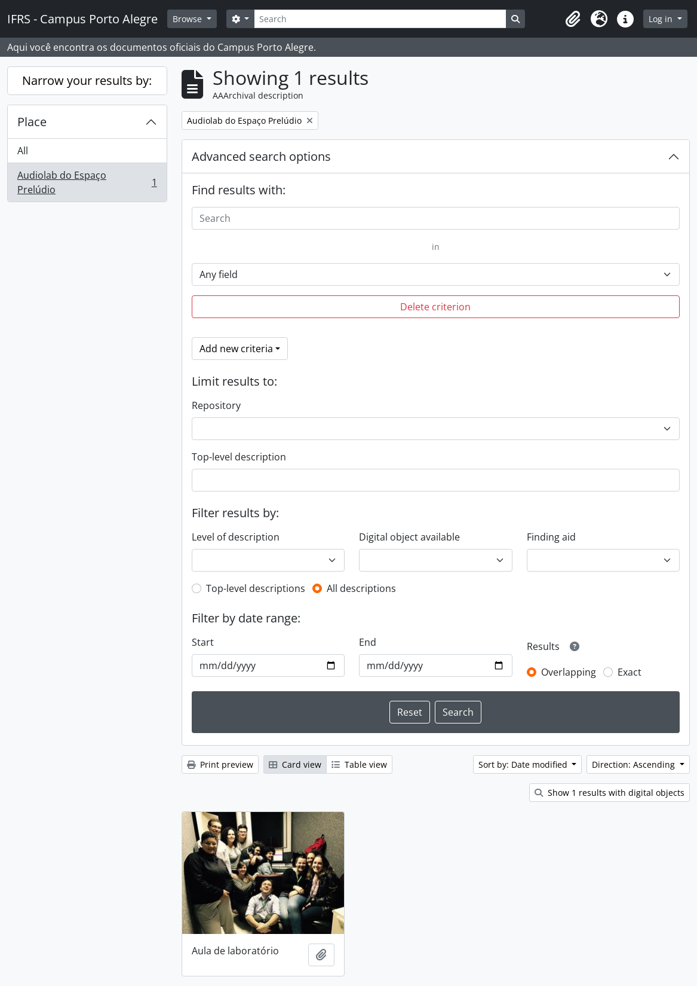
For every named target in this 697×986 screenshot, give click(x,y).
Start (203, 642)
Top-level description (239, 456)
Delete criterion (435, 306)
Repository (216, 405)
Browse (188, 19)
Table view (359, 764)
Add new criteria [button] (236, 348)
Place (32, 122)
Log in (662, 19)
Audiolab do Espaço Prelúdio (87, 182)
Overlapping (568, 672)
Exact (629, 672)
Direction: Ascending (634, 764)
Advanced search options (261, 156)
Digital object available (409, 537)
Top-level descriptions (255, 588)
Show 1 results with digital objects (609, 792)
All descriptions (361, 588)
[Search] (380, 19)
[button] (573, 19)
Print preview (220, 764)
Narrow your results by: (87, 80)
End (367, 642)
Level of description (236, 537)
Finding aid (551, 537)
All (22, 150)
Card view (295, 764)
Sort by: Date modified (524, 764)
